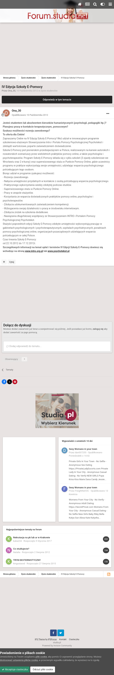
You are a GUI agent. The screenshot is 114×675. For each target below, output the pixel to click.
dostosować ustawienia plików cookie (19, 660)
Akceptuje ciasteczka (15, 669)
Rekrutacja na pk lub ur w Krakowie (31, 537)
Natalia (16, 552)
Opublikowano (30, 115)
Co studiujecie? (21, 548)
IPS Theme (40, 639)
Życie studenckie (49, 90)
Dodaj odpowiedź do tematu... (24, 346)
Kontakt (62, 639)
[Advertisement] (57, 48)
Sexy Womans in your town (83, 449)
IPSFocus (52, 639)
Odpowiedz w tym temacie (57, 99)
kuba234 (17, 541)
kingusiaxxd (19, 563)
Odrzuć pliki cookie (42, 669)
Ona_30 (12, 90)
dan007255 (80, 452)
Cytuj (11, 262)
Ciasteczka (74, 639)
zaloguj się (98, 329)
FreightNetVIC (82, 491)
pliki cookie (41, 656)
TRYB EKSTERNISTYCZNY (27, 560)
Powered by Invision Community (57, 645)
